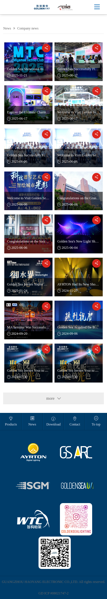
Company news (28, 28)
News (7, 28)
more (53, 398)
